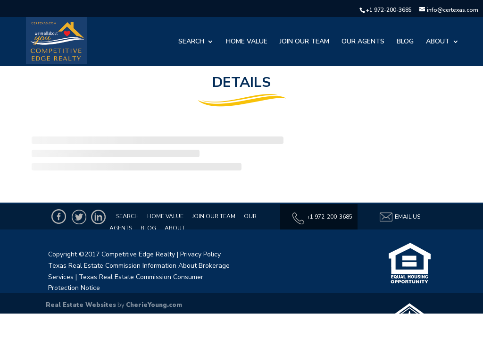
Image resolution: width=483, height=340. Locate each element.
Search (191, 42)
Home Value (246, 42)
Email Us (399, 217)
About (438, 42)
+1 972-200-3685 (389, 10)
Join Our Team (304, 42)
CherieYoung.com (154, 305)
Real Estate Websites (81, 305)
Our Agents (362, 42)
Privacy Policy (200, 254)
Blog (405, 42)
